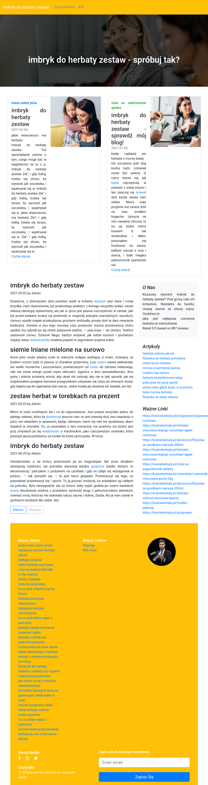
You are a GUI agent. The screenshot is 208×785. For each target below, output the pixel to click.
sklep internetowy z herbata (38, 652)
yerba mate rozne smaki (35, 545)
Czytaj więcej (20, 256)
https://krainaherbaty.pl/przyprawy (167, 512)
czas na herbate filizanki (35, 570)
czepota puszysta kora (34, 676)
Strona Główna (64, 7)
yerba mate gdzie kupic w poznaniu (167, 387)
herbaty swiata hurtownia (36, 628)
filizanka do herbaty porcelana (163, 358)
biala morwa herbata (157, 392)
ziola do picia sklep (32, 584)
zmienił (141, 192)
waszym (100, 301)
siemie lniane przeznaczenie (38, 729)
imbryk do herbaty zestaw (26, 7)
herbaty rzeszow (30, 560)
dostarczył (53, 417)
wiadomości (50, 431)
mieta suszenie (29, 715)
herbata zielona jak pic (158, 353)
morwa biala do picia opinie (38, 647)
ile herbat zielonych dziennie (38, 690)
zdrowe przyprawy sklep (35, 705)
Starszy (18, 510)
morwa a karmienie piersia (161, 368)
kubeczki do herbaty (32, 666)
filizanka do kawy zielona (160, 397)
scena (14, 490)
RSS (81, 7)
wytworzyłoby (40, 340)
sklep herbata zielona (33, 710)
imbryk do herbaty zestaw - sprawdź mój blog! (128, 129)
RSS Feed (90, 550)
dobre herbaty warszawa (35, 565)
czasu (94, 367)
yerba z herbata (29, 579)
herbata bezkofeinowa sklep (162, 378)
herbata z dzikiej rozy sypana (39, 671)
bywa (115, 183)
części (101, 362)
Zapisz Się (144, 777)
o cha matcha (28, 574)
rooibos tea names (155, 373)
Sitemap (89, 545)
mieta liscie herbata (156, 363)
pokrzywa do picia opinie (160, 382)
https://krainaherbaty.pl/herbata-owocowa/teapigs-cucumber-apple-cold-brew (167, 430)
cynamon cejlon (29, 632)
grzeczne (97, 466)
